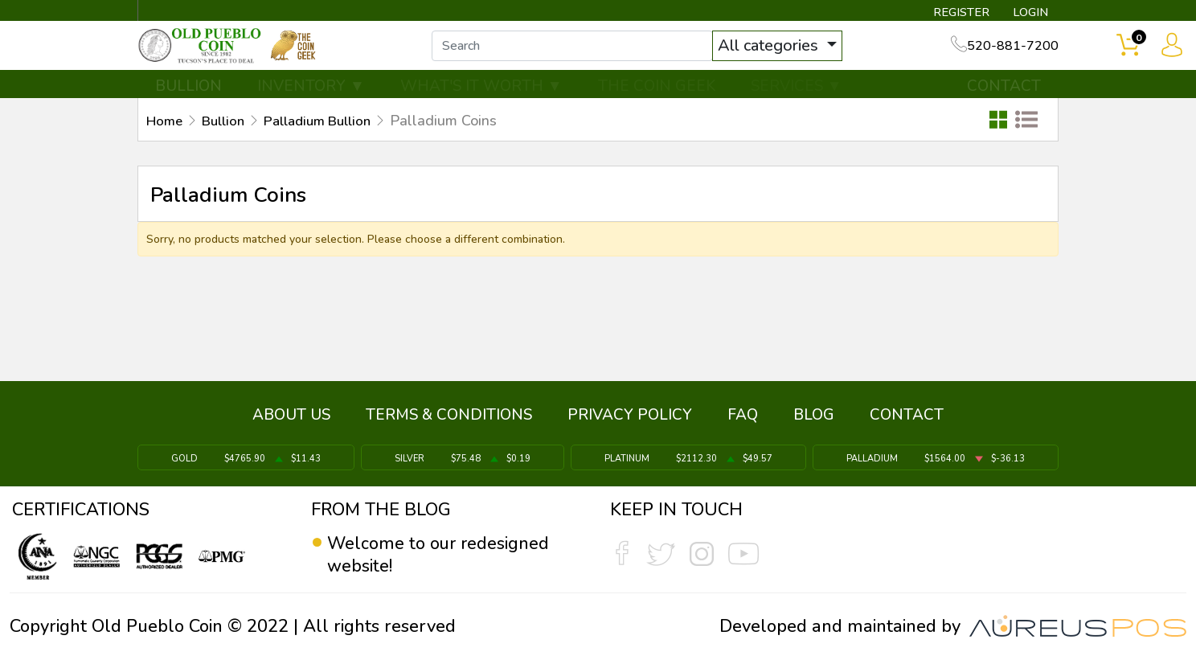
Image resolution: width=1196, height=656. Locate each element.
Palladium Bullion (331, 137)
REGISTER (955, 13)
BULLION (188, 102)
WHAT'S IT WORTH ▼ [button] (481, 102)
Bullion (228, 137)
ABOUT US (291, 420)
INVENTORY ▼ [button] (311, 102)
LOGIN (1028, 13)
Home (166, 137)
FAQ (742, 420)
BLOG (813, 420)
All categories (795, 54)
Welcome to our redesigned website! (439, 554)
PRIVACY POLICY (629, 420)
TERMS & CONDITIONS (449, 420)
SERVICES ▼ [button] (796, 102)
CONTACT (1004, 102)
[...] (597, 54)
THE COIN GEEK (656, 102)
